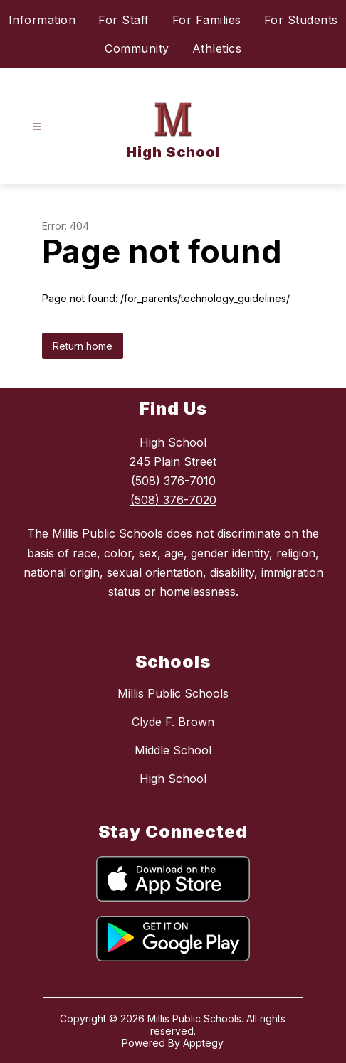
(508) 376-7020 (173, 500)
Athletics (217, 48)
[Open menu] (36, 127)
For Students (301, 20)
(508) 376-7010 (173, 481)
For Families (206, 20)
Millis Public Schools (173, 693)
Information (42, 20)
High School (173, 778)
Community (137, 48)
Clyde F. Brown (173, 722)
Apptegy (203, 1043)
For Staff (124, 20)
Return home (82, 346)
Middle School (173, 750)
